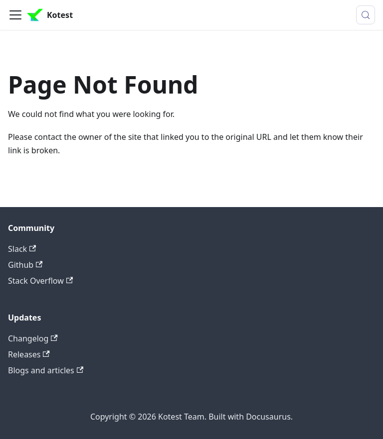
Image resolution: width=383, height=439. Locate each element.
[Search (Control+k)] (365, 14)
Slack (22, 248)
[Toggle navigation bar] (15, 14)
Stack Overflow (40, 280)
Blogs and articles (45, 370)
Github (25, 264)
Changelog (33, 338)
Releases (29, 354)
